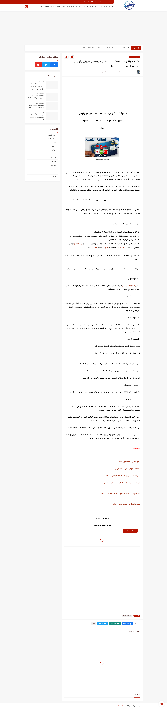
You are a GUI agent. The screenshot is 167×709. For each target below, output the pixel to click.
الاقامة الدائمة (51, 139)
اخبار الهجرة (52, 135)
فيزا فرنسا (110, 7)
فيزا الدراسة (75, 7)
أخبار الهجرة (66, 7)
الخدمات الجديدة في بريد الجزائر (127, 469)
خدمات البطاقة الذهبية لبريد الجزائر (126, 504)
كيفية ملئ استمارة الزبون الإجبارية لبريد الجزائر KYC (36, 107)
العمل (54, 142)
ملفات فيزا (93, 7)
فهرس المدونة (92, 2)
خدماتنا (84, 2)
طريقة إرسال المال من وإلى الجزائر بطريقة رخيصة (120, 494)
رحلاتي (54, 150)
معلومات (53, 169)
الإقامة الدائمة (55, 7)
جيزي (107, 248)
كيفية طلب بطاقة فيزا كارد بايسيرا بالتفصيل (122, 483)
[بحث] (26, 7)
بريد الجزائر (78, 244)
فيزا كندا (102, 7)
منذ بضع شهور (39, 81)
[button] (127, 623)
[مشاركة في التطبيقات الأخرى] (93, 623)
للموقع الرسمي (128, 286)
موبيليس (120, 248)
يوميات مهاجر (121, 706)
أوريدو (94, 248)
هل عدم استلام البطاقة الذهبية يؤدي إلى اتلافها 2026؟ (37, 117)
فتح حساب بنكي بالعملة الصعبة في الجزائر (123, 476)
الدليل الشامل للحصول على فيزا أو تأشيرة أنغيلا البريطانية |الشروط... (105, 48)
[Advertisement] (84, 28)
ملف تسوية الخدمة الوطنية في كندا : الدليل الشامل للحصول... (36, 86)
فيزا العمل (85, 7)
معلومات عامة (44, 7)
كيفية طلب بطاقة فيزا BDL (129, 462)
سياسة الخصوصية (105, 2)
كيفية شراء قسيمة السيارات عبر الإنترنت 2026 (36, 97)
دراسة (54, 146)
